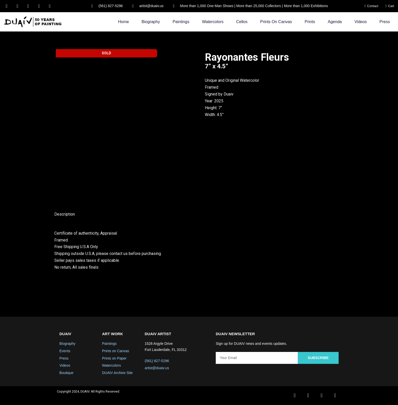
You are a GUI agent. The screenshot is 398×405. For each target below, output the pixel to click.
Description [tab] (64, 214)
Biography (151, 22)
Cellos (241, 22)
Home (123, 22)
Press (384, 22)
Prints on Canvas (276, 22)
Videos (360, 22)
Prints (310, 22)
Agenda (335, 22)
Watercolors (213, 22)
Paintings (181, 22)
